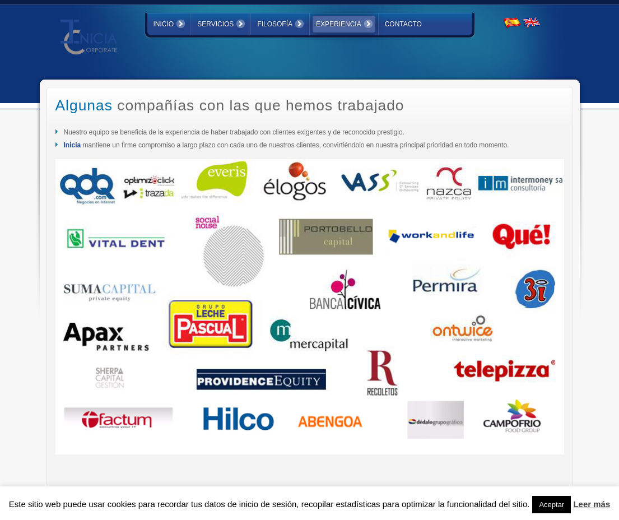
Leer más (591, 504)
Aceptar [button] (551, 504)
